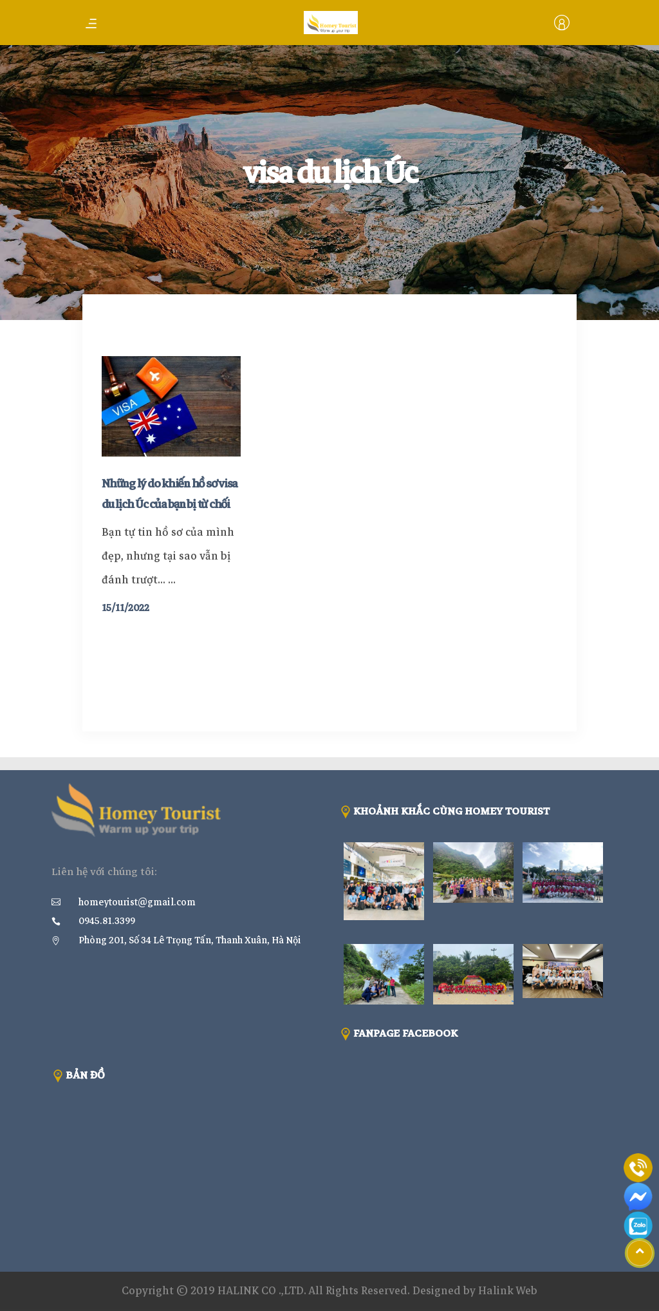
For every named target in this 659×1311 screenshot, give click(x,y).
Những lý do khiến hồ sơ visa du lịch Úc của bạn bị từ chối (169, 494)
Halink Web (507, 1290)
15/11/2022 (125, 608)
